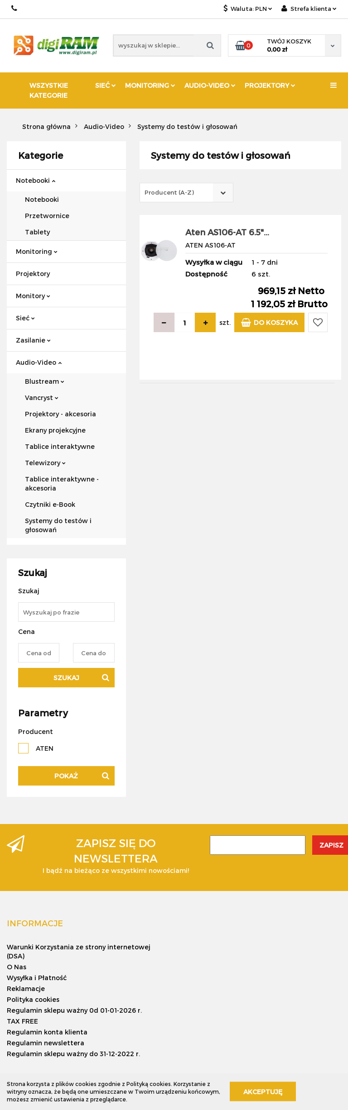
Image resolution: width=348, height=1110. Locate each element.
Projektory (270, 85)
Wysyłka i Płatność (37, 977)
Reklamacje (26, 988)
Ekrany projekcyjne (55, 430)
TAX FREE (22, 1021)
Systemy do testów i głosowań (58, 525)
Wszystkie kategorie (48, 90)
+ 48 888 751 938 (14, 8)
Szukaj (66, 677)
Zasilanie (33, 340)
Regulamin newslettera (45, 1043)
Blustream (44, 381)
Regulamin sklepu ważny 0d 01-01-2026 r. (74, 1010)
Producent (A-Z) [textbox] (169, 192)
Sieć (105, 85)
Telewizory (45, 463)
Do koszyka (269, 322)
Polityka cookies (33, 999)
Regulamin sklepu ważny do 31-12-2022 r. (73, 1054)
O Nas (16, 967)
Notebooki (35, 180)
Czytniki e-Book (50, 504)
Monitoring (150, 85)
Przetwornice (47, 215)
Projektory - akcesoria (60, 414)
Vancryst (41, 397)
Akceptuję (262, 1092)
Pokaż (66, 776)
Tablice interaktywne (60, 446)
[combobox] (186, 192)
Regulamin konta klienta (47, 1032)
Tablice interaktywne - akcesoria (62, 483)
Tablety (37, 232)
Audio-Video (210, 85)
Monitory (33, 296)
